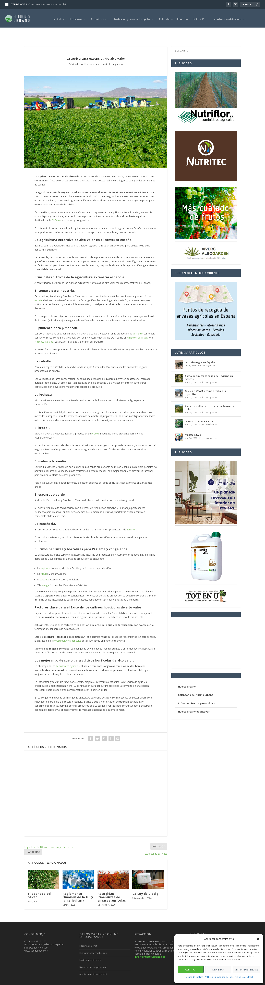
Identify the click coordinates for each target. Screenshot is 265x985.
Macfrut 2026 (193, 420)
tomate (38, 286)
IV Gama (56, 206)
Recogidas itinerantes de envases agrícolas (112, 883)
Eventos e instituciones (228, 17)
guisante (44, 565)
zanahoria (132, 515)
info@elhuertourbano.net (150, 942)
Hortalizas (75, 17)
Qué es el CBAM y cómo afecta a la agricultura (205, 379)
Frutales (58, 17)
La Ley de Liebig (145, 880)
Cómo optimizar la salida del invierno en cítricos (209, 363)
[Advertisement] (95, 779)
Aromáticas (98, 17)
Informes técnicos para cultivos (196, 689)
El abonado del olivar (39, 881)
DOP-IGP (198, 17)
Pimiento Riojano (43, 327)
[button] (258, 939)
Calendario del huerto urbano (195, 681)
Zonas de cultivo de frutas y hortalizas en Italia (210, 394)
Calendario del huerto (173, 17)
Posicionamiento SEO (63, 981)
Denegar (218, 969)
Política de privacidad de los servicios (223, 977)
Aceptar (190, 969)
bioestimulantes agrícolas (67, 626)
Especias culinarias (208, 410)
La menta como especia (199, 407)
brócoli (95, 419)
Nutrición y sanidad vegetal (132, 17)
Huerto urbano (92, 50)
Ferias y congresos (208, 424)
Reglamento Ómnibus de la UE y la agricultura (78, 883)
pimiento (138, 319)
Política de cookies (194, 977)
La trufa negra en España (200, 348)
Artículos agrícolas (113, 50)
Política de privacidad (144, 981)
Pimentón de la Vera (137, 323)
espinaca (45, 554)
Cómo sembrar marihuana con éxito (48, 4)
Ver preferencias (246, 969)
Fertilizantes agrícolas (68, 652)
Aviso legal (248, 977)
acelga (45, 571)
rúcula (44, 560)
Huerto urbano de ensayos (194, 697)
